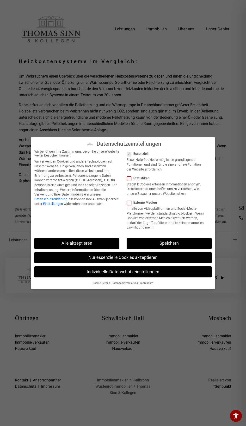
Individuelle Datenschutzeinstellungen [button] (123, 271)
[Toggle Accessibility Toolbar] (235, 415)
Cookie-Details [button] (101, 283)
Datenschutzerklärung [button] (125, 283)
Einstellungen (53, 204)
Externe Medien (143, 202)
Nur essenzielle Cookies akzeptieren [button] (123, 257)
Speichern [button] (169, 243)
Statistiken (140, 178)
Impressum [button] (146, 283)
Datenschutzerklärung (51, 199)
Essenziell (139, 154)
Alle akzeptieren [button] (77, 243)
